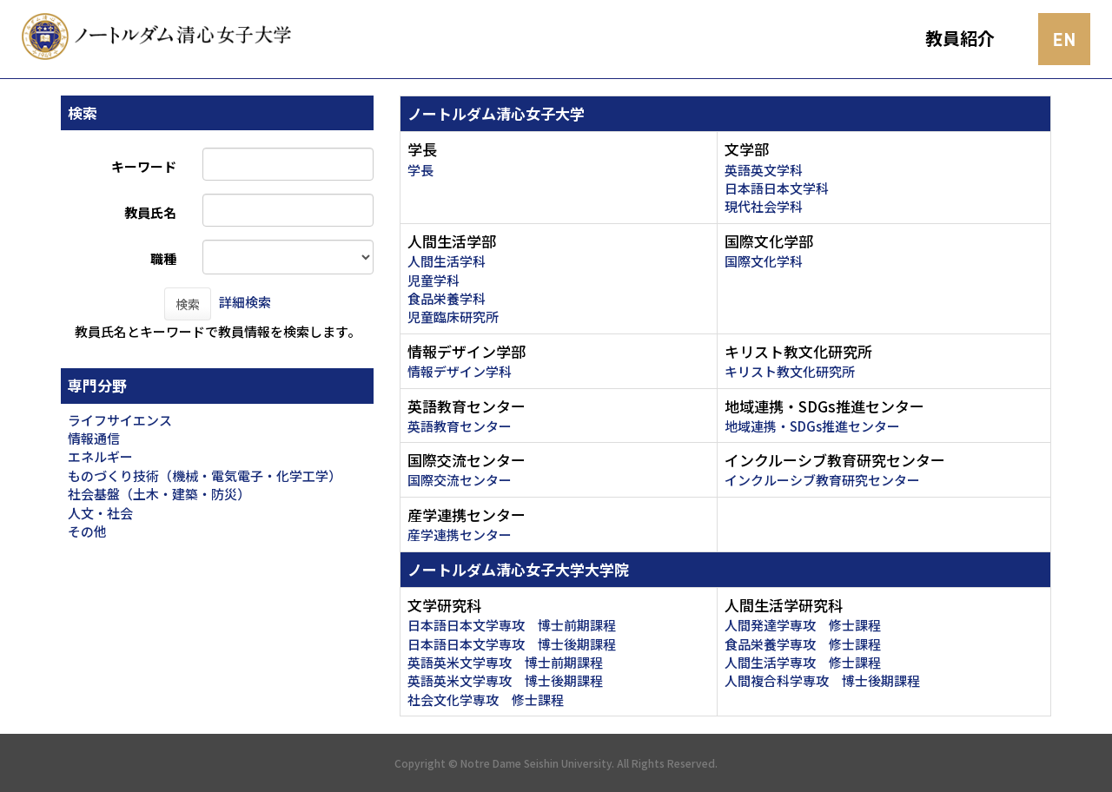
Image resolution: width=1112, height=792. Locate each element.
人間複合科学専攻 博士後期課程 (822, 680)
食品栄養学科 (446, 298)
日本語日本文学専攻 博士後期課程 (511, 644)
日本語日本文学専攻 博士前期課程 (511, 625)
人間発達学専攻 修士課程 (803, 625)
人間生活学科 (446, 261)
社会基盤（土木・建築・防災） (159, 494)
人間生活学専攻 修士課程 (803, 662)
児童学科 (433, 280)
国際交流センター (459, 480)
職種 (163, 258)
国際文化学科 (764, 261)
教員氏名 (150, 212)
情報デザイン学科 (459, 371)
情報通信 (94, 438)
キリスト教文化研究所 (790, 371)
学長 (420, 170)
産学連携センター (459, 534)
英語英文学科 (764, 170)
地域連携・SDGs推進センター (812, 426)
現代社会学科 (764, 206)
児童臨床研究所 (453, 316)
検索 (187, 304)
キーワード (143, 166)
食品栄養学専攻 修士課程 (803, 644)
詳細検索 (245, 302)
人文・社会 (100, 513)
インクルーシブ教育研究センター (822, 480)
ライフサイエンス (120, 420)
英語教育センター (459, 426)
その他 (87, 531)
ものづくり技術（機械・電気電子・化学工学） (204, 475)
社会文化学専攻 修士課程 (485, 699)
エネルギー (100, 456)
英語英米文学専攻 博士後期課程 (505, 680)
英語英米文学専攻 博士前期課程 (505, 662)
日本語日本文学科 (777, 188)
